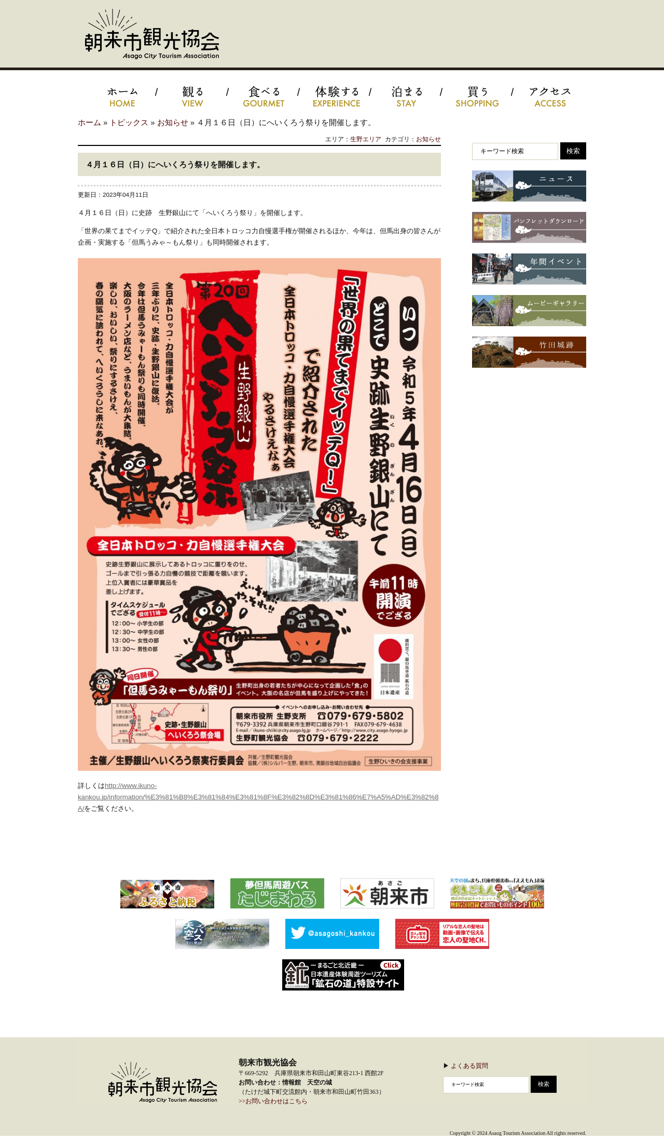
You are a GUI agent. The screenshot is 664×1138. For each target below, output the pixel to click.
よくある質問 (469, 1065)
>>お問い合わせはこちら (273, 1101)
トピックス (128, 122)
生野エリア (365, 139)
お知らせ (172, 122)
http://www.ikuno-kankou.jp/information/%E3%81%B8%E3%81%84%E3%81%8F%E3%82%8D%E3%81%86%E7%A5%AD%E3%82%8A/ (258, 797)
